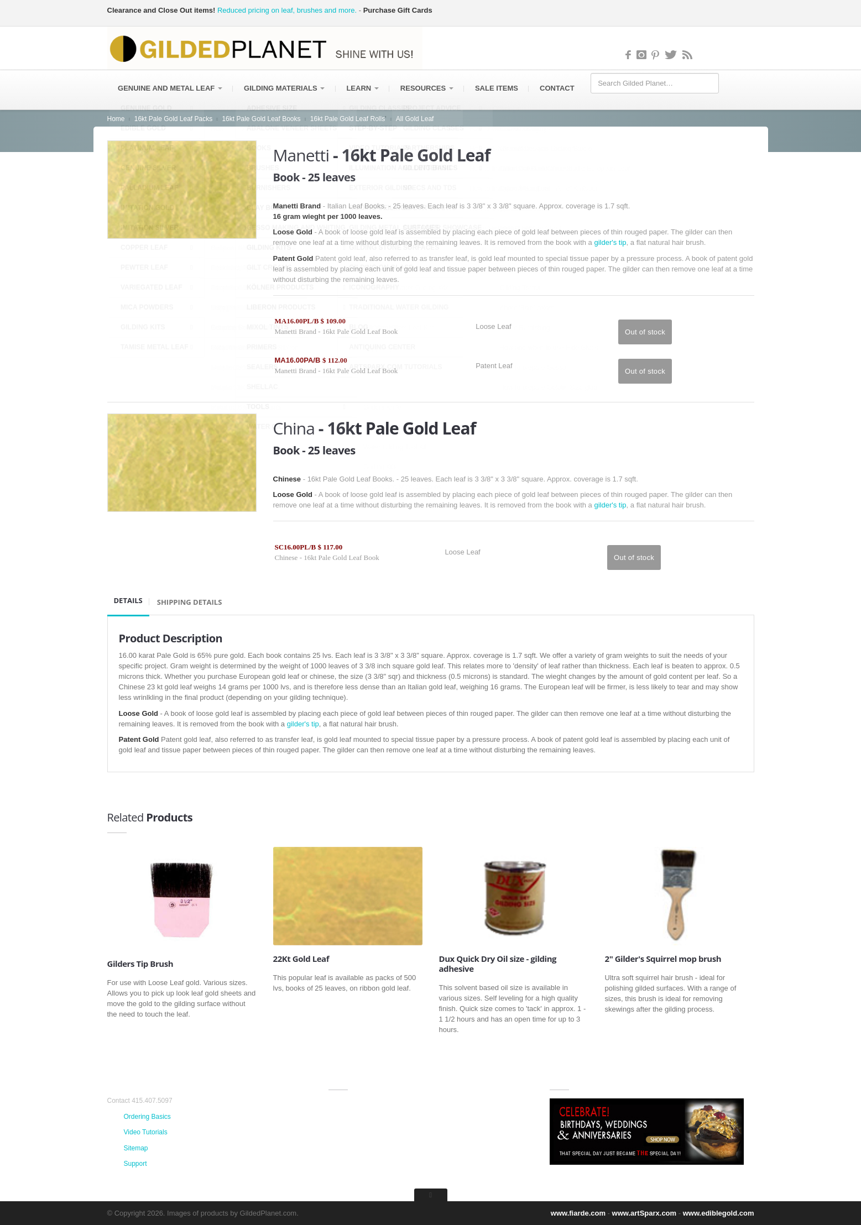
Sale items (498, 89)
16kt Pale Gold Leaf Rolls (347, 119)
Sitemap (136, 1148)
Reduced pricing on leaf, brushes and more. (287, 10)
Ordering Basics (147, 1117)
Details (128, 600)
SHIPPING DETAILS (189, 602)
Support (135, 1164)
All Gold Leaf (415, 119)
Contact (559, 89)
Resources (428, 89)
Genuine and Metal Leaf (170, 89)
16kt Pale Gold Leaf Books (261, 119)
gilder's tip (610, 242)
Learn (364, 89)
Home (116, 119)
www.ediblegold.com (718, 1213)
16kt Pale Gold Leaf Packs (173, 119)
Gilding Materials (284, 89)
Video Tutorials (146, 1132)
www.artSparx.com (644, 1213)
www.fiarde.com (578, 1213)
